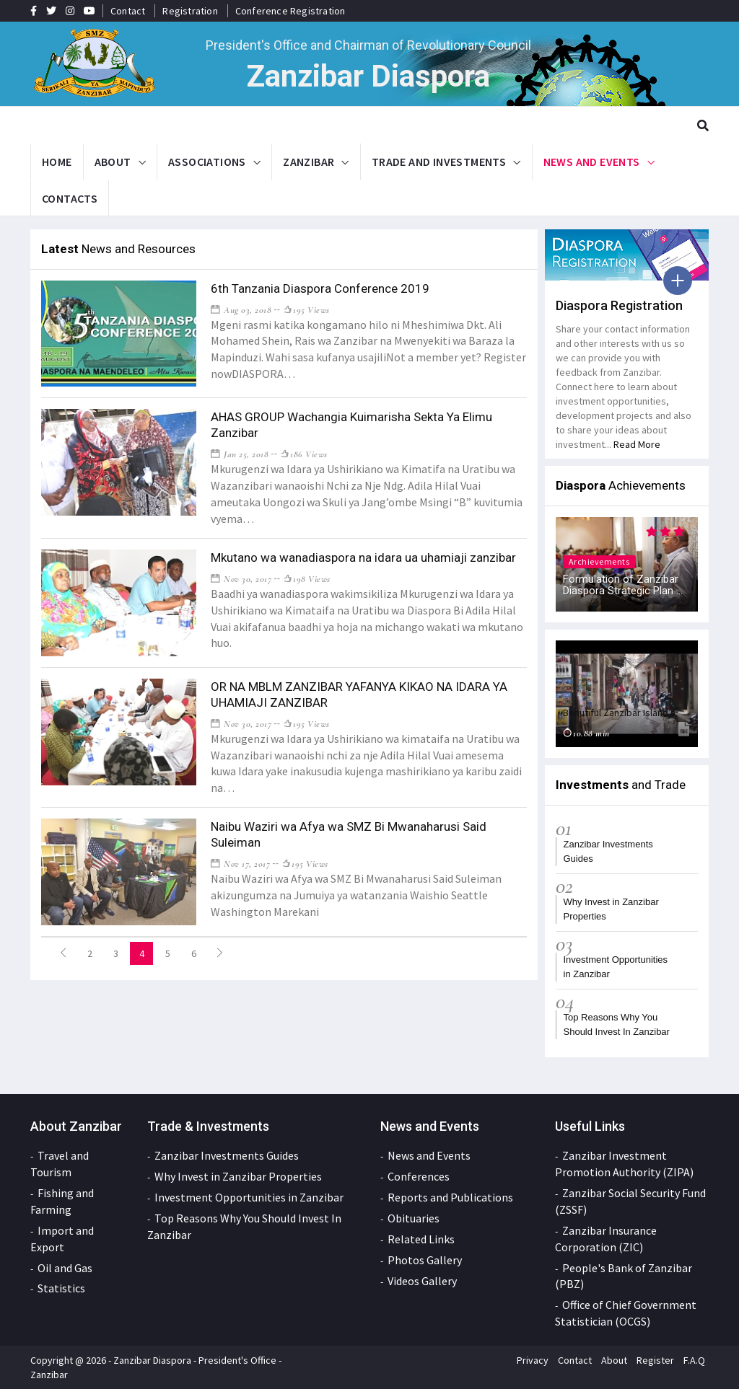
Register (655, 1360)
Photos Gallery (425, 1260)
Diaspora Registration (619, 305)
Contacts (69, 198)
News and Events (591, 161)
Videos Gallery (422, 1281)
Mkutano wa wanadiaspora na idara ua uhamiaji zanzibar (363, 557)
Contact (127, 10)
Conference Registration (290, 10)
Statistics (61, 1288)
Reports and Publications (450, 1197)
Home (57, 161)
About (113, 161)
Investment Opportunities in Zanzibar (249, 1197)
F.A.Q (694, 1360)
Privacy (532, 1360)
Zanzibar (308, 161)
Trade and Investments (439, 161)
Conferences (419, 1176)
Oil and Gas (65, 1268)
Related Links (421, 1239)
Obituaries (414, 1218)
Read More (636, 444)
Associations (207, 161)
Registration (189, 10)
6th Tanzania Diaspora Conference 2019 (320, 288)
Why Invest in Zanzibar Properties (238, 1176)
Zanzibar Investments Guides (226, 1155)
